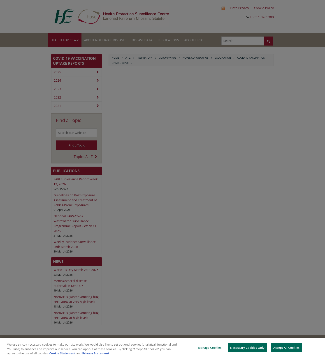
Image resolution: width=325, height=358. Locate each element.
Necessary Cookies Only (247, 347)
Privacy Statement (95, 353)
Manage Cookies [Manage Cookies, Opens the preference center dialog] (209, 347)
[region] (162, 348)
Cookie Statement (62, 353)
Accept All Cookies (286, 347)
